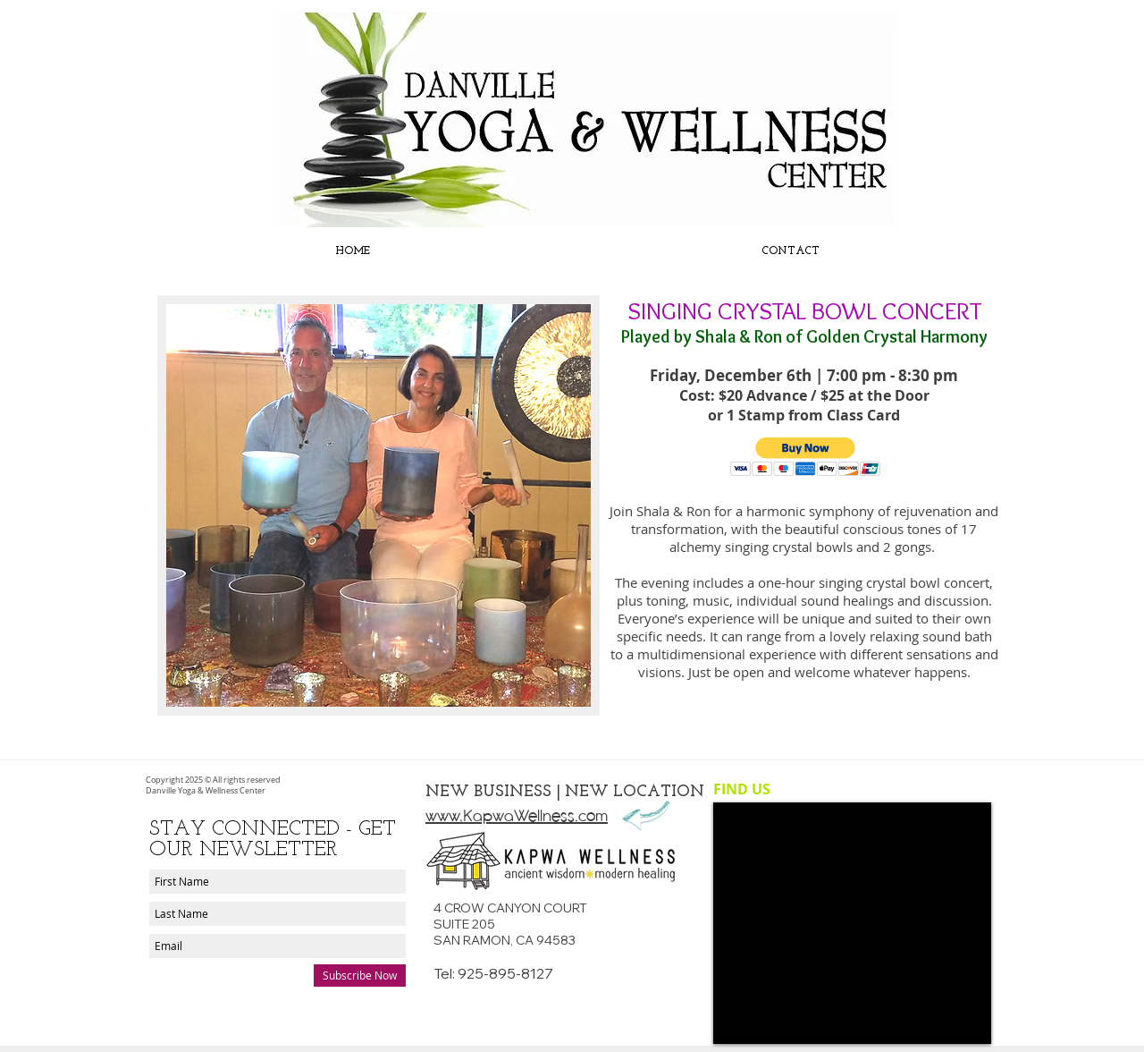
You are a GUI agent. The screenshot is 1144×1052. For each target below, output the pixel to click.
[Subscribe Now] (360, 975)
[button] (805, 457)
